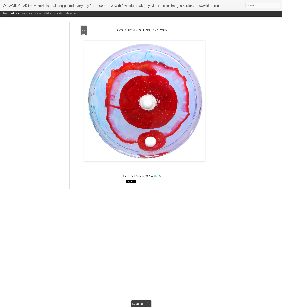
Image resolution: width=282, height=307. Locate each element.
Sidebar (48, 13)
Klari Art (158, 176)
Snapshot (59, 13)
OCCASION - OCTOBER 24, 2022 (142, 30)
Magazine (27, 13)
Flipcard (15, 13)
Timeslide (71, 13)
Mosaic (37, 13)
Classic (5, 13)
